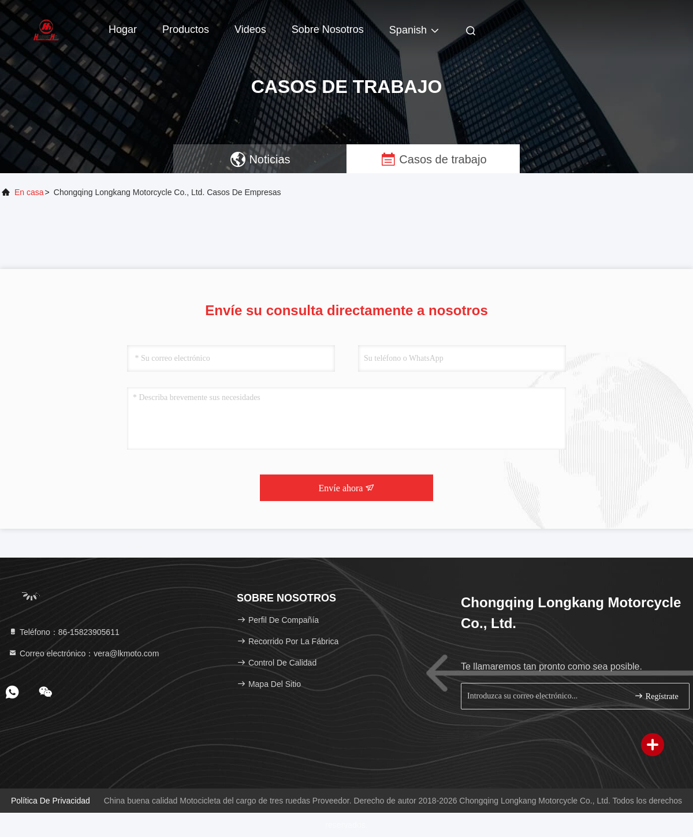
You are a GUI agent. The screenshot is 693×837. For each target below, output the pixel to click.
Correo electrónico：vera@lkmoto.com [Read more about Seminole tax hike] (83, 653)
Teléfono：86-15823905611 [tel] (64, 632)
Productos (185, 29)
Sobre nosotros (328, 29)
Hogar (123, 29)
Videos (250, 29)
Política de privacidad (50, 800)
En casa (29, 192)
